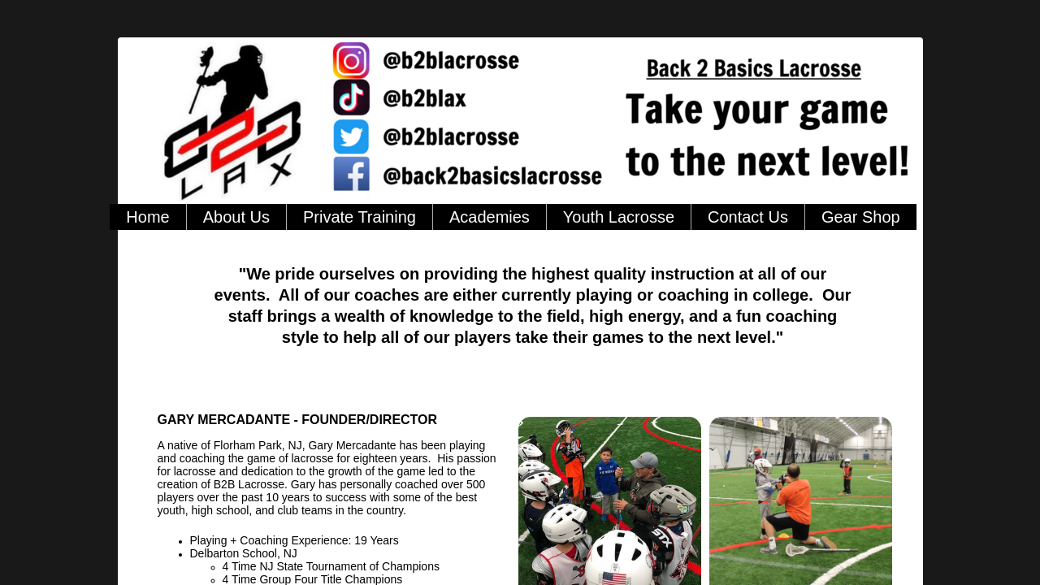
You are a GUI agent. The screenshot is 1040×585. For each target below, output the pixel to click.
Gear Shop (860, 217)
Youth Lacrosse (618, 217)
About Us (236, 217)
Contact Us (748, 217)
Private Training (359, 217)
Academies (489, 217)
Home (147, 217)
